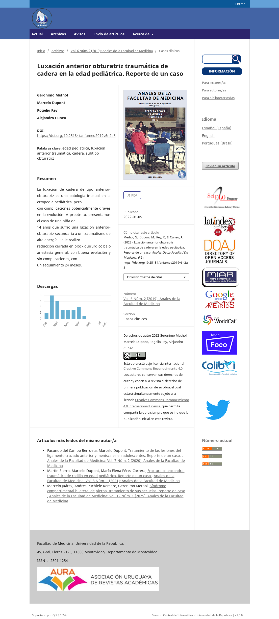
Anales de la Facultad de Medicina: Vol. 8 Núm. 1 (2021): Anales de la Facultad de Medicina (113, 478)
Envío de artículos (108, 34)
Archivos (58, 34)
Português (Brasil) (217, 143)
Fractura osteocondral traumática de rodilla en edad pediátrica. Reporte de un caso (116, 473)
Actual (37, 34)
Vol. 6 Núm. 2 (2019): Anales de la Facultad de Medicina (112, 50)
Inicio (41, 50)
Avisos (79, 34)
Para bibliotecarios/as (218, 97)
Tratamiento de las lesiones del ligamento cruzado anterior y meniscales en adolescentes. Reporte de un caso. (114, 453)
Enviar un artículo (220, 166)
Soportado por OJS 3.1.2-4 (49, 615)
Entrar (240, 4)
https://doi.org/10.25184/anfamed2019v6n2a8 (76, 135)
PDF (134, 195)
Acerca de (141, 34)
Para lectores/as (214, 82)
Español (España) (216, 128)
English (208, 135)
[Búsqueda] (219, 59)
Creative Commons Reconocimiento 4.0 (153, 368)
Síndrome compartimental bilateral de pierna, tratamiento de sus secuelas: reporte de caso (116, 488)
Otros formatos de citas (144, 277)
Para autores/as (214, 90)
